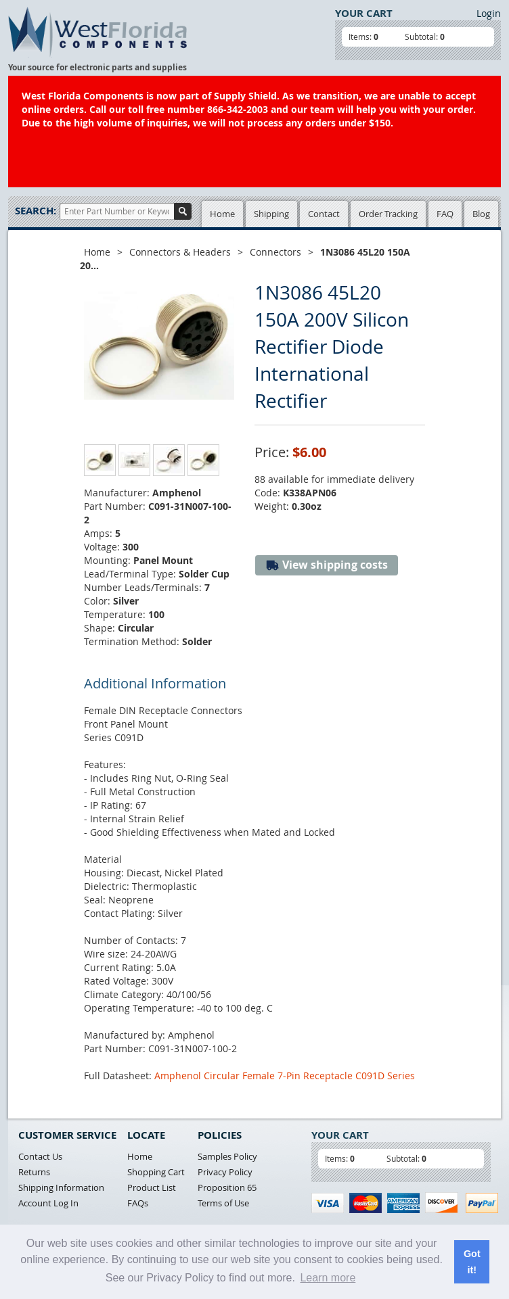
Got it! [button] (472, 1261)
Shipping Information (61, 1187)
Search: (35, 211)
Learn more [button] (327, 1277)
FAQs (137, 1203)
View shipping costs (326, 565)
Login (489, 13)
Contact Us (40, 1156)
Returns (34, 1172)
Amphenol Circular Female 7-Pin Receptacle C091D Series (284, 1075)
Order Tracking (388, 214)
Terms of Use (223, 1203)
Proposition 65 (227, 1187)
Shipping (271, 214)
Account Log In (48, 1203)
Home (222, 214)
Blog (481, 214)
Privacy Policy (225, 1172)
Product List (151, 1187)
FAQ (445, 214)
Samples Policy (227, 1156)
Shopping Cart (156, 1172)
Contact (324, 214)
